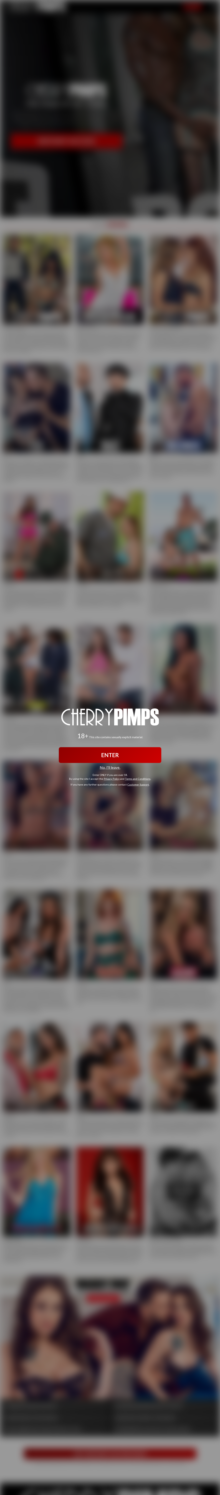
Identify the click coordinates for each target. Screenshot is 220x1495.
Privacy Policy (112, 779)
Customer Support (138, 784)
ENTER (110, 755)
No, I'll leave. (110, 767)
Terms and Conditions (137, 779)
